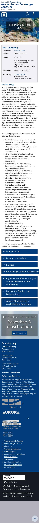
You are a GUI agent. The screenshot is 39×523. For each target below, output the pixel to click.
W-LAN (19, 443)
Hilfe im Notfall (21, 486)
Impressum (9, 489)
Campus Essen (19, 51)
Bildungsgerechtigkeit (28, 394)
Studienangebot (10, 451)
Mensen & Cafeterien (12, 465)
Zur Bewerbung (18, 333)
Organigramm (9, 441)
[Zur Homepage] (19, 2)
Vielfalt (8, 391)
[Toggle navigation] (4, 14)
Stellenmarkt (9, 459)
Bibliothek (8, 446)
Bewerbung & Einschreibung (14, 454)
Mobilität (17, 462)
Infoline (7, 486)
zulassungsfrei (19, 74)
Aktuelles (19, 441)
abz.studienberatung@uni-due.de (19, 496)
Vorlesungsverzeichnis (12, 449)
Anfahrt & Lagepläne (12, 372)
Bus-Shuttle (8, 462)
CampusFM (8, 467)
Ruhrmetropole (30, 384)
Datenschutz (23, 489)
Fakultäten (21, 387)
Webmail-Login (9, 443)
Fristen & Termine (10, 457)
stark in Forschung (22, 389)
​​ (12, 403)
